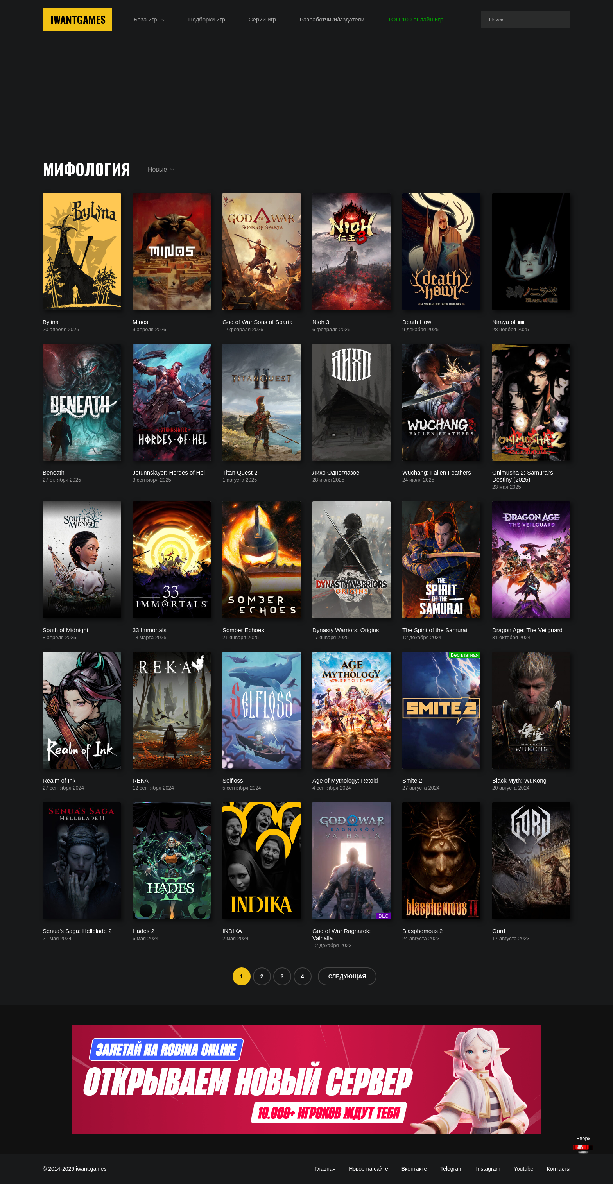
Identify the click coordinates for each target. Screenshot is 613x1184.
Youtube (524, 1169)
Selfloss (232, 780)
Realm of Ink (59, 780)
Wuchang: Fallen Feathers (436, 472)
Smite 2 (412, 780)
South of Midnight (65, 629)
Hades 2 (143, 930)
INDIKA (232, 930)
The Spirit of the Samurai (434, 629)
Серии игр (262, 19)
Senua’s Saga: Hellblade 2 (77, 930)
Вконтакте (414, 1169)
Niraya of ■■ (508, 321)
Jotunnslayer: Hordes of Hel (169, 472)
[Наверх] (583, 1149)
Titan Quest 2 (240, 472)
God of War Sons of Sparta (257, 321)
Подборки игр (206, 19)
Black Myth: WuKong (519, 780)
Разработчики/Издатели (331, 19)
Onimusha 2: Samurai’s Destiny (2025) (522, 475)
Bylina (51, 321)
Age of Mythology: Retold (345, 780)
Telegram (451, 1169)
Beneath (54, 472)
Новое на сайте (368, 1169)
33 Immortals (150, 629)
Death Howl (417, 321)
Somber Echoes (243, 629)
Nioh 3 (320, 321)
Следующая (347, 976)
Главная (325, 1169)
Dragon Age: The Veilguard (527, 629)
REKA (141, 780)
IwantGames (78, 19)
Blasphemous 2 (422, 930)
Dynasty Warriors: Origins (345, 629)
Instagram (488, 1169)
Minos (140, 321)
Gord (498, 930)
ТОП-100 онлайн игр (415, 19)
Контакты (558, 1169)
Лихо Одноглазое (335, 472)
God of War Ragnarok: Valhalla (341, 934)
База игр (145, 19)
